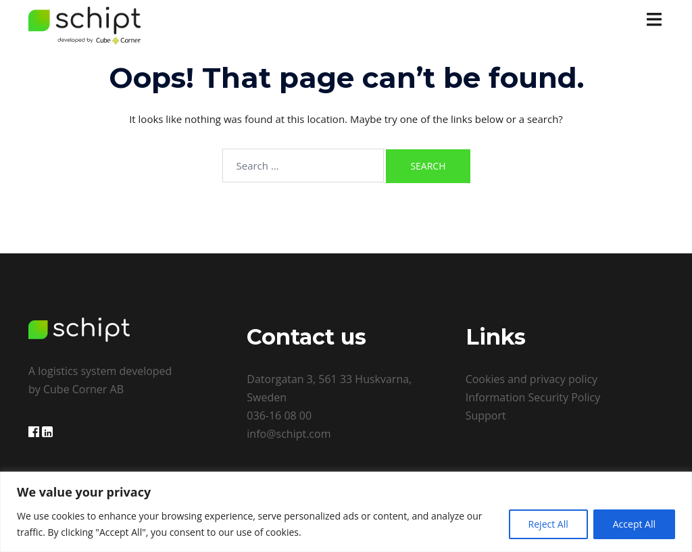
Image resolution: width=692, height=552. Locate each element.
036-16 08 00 (279, 415)
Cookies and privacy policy (531, 379)
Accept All (634, 524)
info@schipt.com (288, 433)
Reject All (548, 524)
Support (486, 415)
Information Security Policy (533, 397)
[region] (346, 512)
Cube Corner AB (83, 389)
